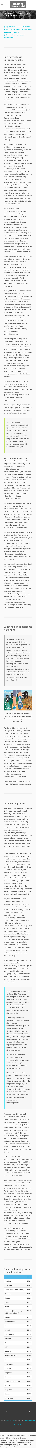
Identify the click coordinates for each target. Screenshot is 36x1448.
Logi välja (18, 1425)
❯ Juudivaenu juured (11, 32)
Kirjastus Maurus (10, 1420)
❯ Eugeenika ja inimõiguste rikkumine (17, 29)
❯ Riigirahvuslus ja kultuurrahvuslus (17, 27)
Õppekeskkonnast (30, 1420)
